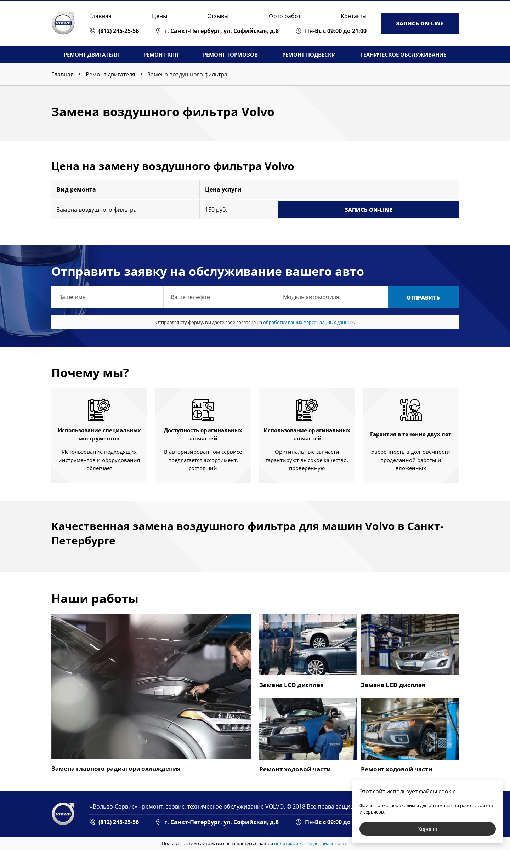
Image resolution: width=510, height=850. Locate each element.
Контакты (354, 16)
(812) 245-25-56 (118, 31)
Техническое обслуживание (403, 54)
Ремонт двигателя (91, 54)
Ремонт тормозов (230, 54)
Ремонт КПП (160, 54)
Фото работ (285, 16)
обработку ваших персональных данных (308, 322)
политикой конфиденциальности (310, 843)
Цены (159, 16)
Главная (100, 16)
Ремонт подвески (309, 54)
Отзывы (217, 16)
